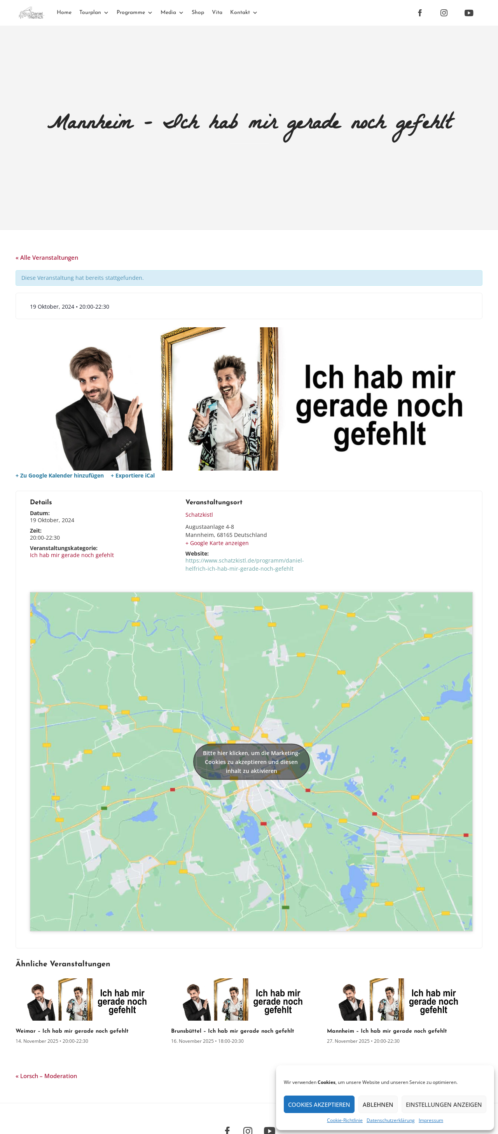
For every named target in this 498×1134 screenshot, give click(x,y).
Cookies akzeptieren (319, 1104)
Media (172, 13)
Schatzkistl (199, 514)
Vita (217, 13)
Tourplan (94, 13)
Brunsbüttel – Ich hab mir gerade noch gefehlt (232, 1031)
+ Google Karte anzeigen (217, 543)
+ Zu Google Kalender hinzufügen (60, 475)
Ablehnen (378, 1104)
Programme (135, 13)
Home (64, 13)
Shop (198, 13)
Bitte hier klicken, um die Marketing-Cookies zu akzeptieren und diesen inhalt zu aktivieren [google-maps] (251, 762)
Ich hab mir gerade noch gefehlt (72, 555)
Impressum (431, 1120)
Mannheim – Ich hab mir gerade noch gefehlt (387, 1031)
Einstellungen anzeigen (444, 1104)
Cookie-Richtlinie (345, 1120)
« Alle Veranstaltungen (47, 257)
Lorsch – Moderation (46, 1076)
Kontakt (244, 13)
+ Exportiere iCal (133, 475)
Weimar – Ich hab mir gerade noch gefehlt (72, 1031)
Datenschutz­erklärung (391, 1120)
